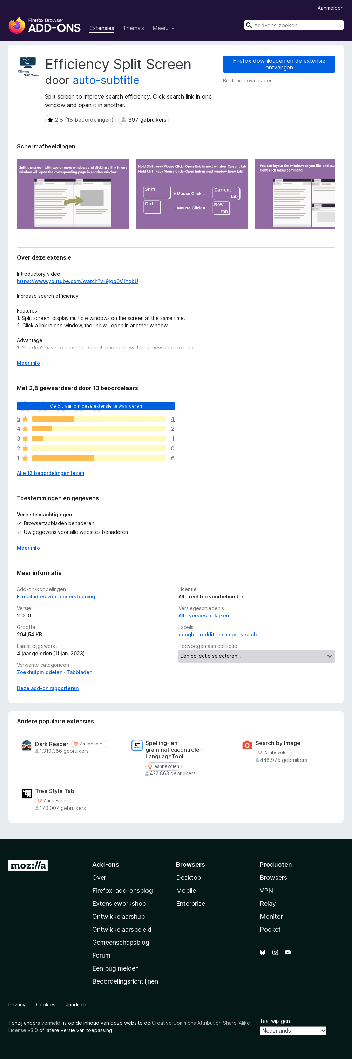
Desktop (188, 877)
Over (99, 877)
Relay (268, 903)
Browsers (273, 877)
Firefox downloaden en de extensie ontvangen (279, 64)
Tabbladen (79, 672)
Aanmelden (331, 8)
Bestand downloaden (248, 80)
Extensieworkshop (119, 903)
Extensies (101, 28)
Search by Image (278, 743)
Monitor (271, 916)
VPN (266, 890)
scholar (227, 634)
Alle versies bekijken (203, 615)
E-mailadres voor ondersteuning (56, 596)
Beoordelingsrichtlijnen (125, 981)
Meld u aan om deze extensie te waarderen (95, 406)
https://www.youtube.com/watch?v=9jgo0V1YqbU (77, 281)
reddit (207, 634)
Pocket (270, 929)
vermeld (50, 1023)
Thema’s (133, 28)
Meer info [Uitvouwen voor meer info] (28, 363)
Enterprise (190, 903)
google (187, 634)
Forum (101, 955)
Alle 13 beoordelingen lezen (50, 473)
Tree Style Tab (54, 791)
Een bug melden (115, 968)
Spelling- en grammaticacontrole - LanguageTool (174, 750)
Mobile (186, 890)
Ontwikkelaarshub (118, 916)
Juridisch (76, 1004)
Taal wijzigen (275, 1021)
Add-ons (105, 864)
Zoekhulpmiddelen (39, 672)
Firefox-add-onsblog (122, 890)
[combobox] (294, 25)
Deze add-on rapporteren (48, 688)
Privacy (17, 1004)
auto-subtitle (106, 80)
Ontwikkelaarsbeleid (121, 929)
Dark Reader (51, 744)
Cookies (45, 1004)
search (249, 634)
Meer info (28, 548)
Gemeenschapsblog (120, 942)
